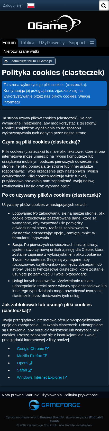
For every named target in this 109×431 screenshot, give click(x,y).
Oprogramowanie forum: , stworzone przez (54, 419)
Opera (22, 363)
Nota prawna (13, 395)
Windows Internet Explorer (39, 377)
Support (77, 42)
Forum (9, 42)
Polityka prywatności (80, 395)
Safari (22, 370)
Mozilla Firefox (29, 355)
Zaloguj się (12, 5)
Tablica (27, 42)
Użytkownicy (52, 42)
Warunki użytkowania (43, 395)
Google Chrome (30, 348)
